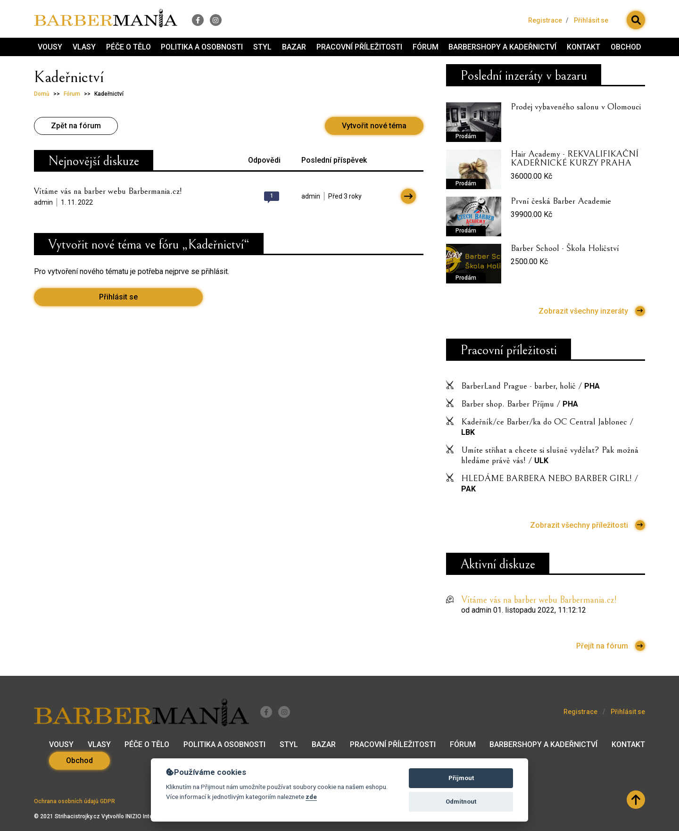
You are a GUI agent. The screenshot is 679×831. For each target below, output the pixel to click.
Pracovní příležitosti (359, 47)
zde (311, 796)
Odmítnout (461, 801)
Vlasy (84, 47)
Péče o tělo (128, 47)
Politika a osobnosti (202, 47)
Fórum (426, 47)
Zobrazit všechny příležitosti (587, 527)
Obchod (626, 47)
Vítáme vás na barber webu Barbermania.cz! (108, 192)
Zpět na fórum (76, 127)
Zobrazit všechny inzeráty (591, 312)
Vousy (50, 47)
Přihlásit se (591, 19)
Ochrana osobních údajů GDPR (74, 801)
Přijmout (461, 777)
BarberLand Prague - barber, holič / (530, 387)
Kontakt (583, 47)
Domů (42, 95)
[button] (636, 19)
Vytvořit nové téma (374, 127)
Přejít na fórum (610, 648)
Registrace (545, 19)
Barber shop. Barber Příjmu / (519, 405)
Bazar (294, 47)
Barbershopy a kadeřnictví (502, 47)
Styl (262, 47)
